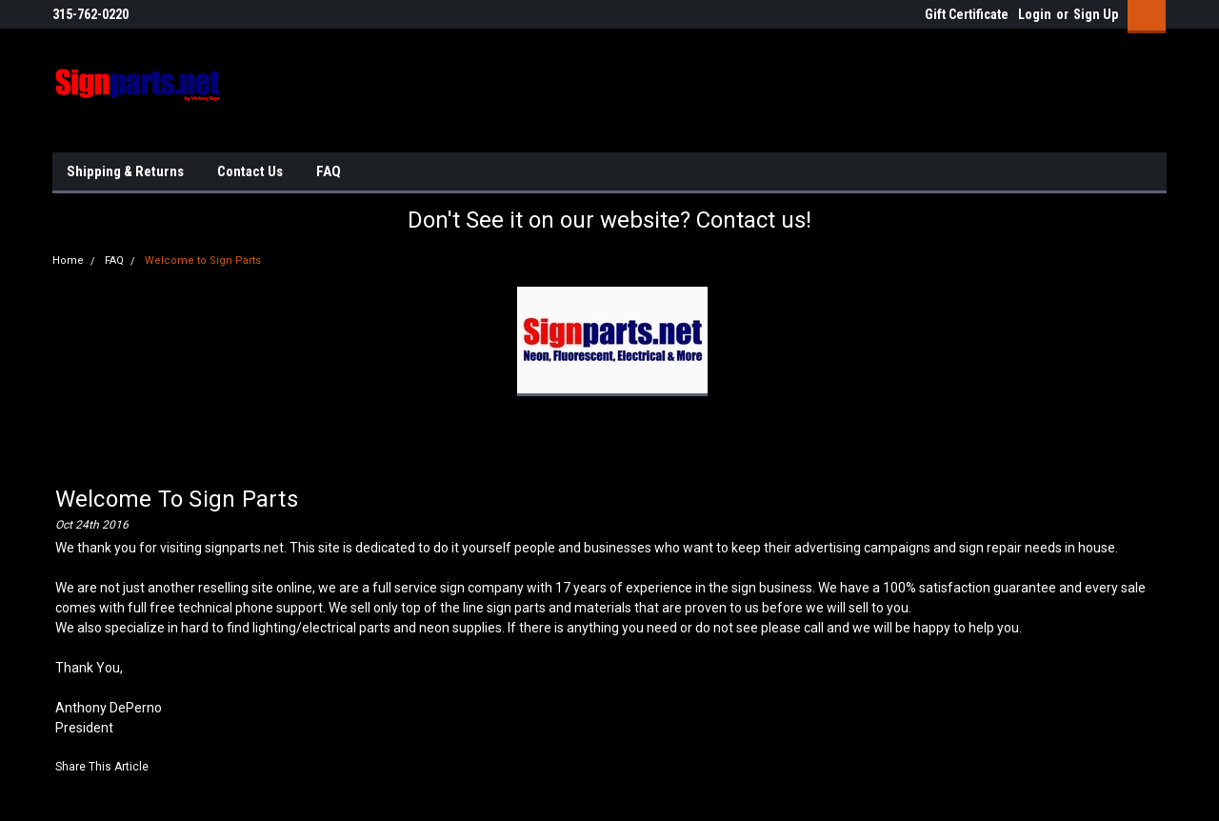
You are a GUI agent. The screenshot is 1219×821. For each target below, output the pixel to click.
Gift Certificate (967, 14)
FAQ (328, 171)
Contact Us (250, 171)
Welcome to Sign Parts (203, 260)
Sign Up (1095, 14)
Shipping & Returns (125, 171)
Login (1034, 14)
